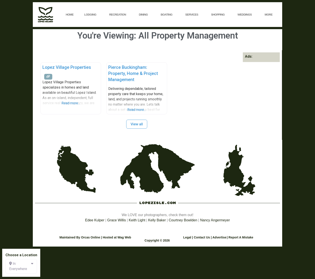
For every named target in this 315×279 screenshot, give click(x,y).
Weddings (246, 14)
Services (192, 14)
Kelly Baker (157, 220)
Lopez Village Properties (66, 67)
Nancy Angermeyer (215, 220)
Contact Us (202, 237)
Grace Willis (116, 220)
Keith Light (137, 220)
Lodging (91, 14)
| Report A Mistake (240, 237)
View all (137, 124)
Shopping (219, 14)
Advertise (219, 237)
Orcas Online (90, 237)
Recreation (118, 14)
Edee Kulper (94, 220)
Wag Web (124, 237)
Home (70, 14)
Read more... (70, 103)
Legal (187, 237)
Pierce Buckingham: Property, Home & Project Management (133, 73)
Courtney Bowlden (183, 220)
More (270, 14)
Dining (144, 14)
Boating (167, 14)
